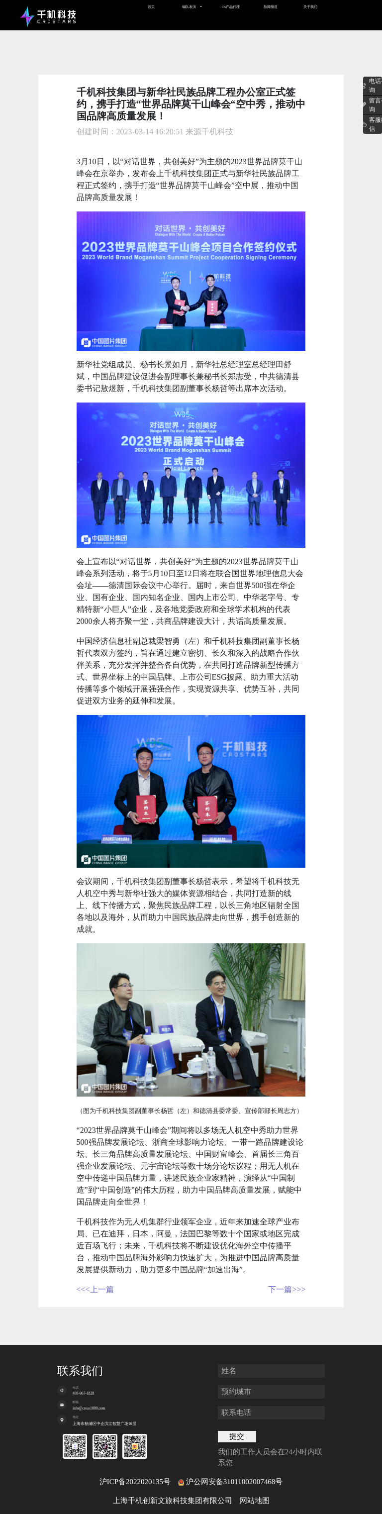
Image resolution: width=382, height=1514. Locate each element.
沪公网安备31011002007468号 (234, 1482)
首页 (151, 6)
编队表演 (189, 6)
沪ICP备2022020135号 (135, 1482)
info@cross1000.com (89, 1408)
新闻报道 (271, 6)
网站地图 (255, 1501)
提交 (236, 1436)
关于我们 (310, 6)
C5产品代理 (231, 6)
